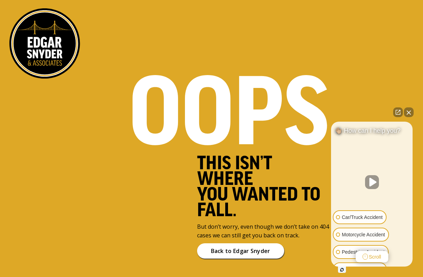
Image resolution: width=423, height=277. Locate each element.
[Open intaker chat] (342, 270)
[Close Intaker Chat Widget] (409, 112)
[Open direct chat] (398, 112)
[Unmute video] (372, 182)
